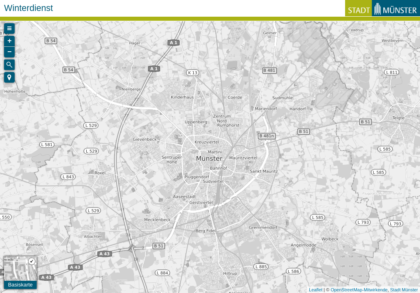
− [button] (9, 52)
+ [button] (9, 41)
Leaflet (315, 289)
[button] (9, 77)
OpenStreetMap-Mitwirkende (358, 289)
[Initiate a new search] (9, 64)
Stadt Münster (404, 289)
